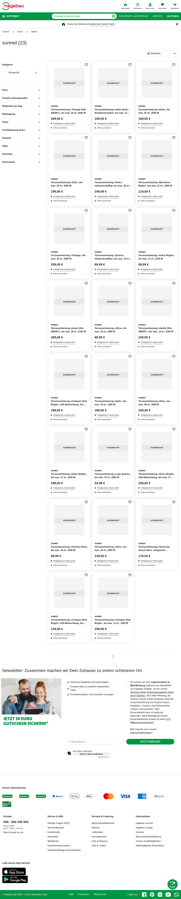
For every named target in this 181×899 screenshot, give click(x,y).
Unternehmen (143, 816)
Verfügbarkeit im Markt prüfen (64, 123)
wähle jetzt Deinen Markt (102, 24)
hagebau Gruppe (144, 827)
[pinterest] (152, 894)
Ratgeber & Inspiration (133, 16)
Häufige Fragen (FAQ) (58, 823)
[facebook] (144, 894)
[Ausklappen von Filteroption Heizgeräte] (35, 73)
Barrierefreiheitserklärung (148, 836)
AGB (71, 894)
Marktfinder (53, 841)
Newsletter (52, 836)
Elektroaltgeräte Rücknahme (150, 845)
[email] (91, 741)
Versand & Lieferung (103, 816)
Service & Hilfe (55, 816)
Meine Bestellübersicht (103, 823)
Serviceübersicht (55, 827)
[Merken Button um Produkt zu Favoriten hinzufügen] (86, 64)
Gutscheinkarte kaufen (58, 845)
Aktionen (173, 16)
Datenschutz (100, 894)
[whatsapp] (176, 894)
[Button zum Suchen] (113, 16)
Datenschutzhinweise (140, 732)
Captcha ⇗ (104, 757)
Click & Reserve (100, 841)
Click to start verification (91, 754)
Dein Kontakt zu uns (13, 832)
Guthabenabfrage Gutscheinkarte (64, 850)
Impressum (83, 894)
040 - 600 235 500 (16, 822)
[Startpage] (13, 6)
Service (157, 16)
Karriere (140, 832)
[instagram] (160, 894)
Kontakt (7, 816)
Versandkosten (99, 836)
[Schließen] (177, 24)
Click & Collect (99, 845)
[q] (81, 16)
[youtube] (168, 894)
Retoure (96, 827)
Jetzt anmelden (150, 741)
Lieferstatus (97, 832)
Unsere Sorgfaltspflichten (148, 841)
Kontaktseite (53, 832)
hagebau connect (144, 823)
